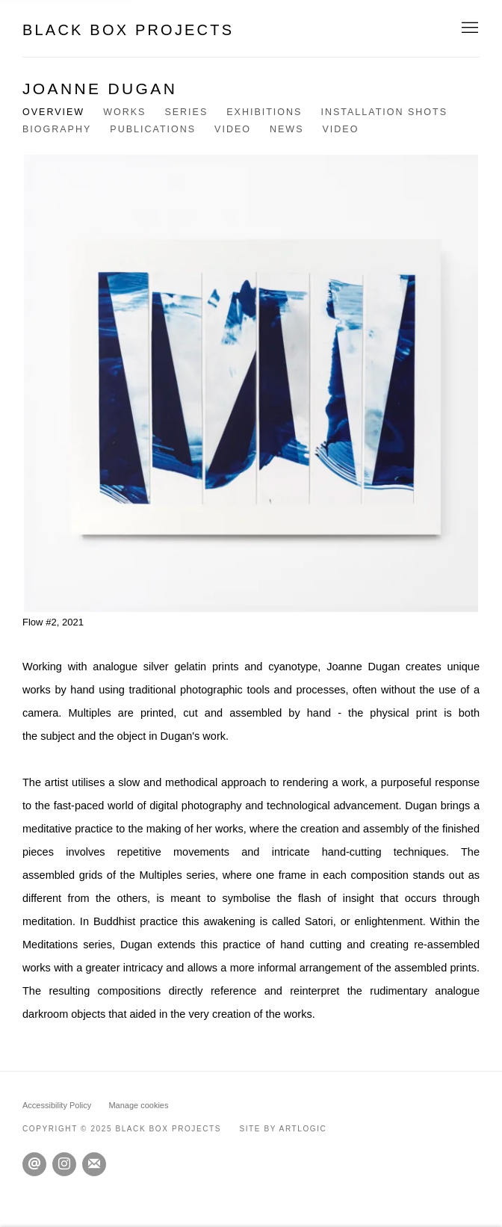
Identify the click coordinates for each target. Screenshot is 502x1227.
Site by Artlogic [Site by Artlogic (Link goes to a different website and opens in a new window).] (282, 1129)
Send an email (34, 1164)
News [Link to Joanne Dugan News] (287, 129)
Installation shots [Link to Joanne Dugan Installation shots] (383, 112)
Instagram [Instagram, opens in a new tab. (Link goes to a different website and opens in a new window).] (64, 1164)
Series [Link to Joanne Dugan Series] (186, 112)
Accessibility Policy (56, 1105)
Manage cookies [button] (138, 1105)
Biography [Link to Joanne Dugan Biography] (56, 129)
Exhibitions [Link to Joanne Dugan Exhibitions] (264, 112)
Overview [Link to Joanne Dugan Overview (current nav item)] (53, 112)
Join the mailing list (94, 1164)
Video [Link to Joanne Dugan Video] (232, 129)
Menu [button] (468, 28)
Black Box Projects (128, 30)
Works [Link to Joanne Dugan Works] (124, 112)
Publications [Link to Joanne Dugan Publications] (153, 129)
